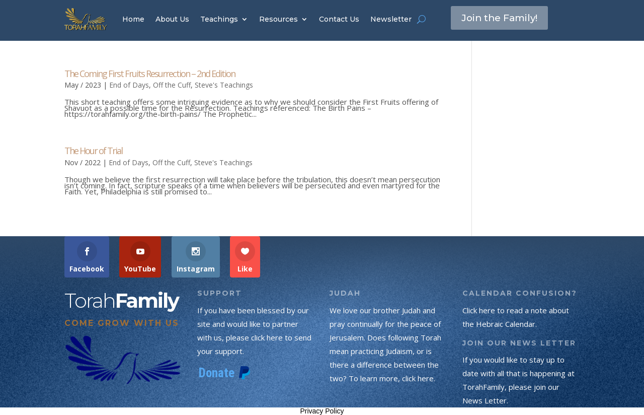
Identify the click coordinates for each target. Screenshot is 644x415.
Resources (278, 19)
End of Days (129, 85)
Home (133, 19)
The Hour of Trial (93, 151)
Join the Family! (502, 19)
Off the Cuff (172, 85)
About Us (172, 19)
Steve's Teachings (224, 85)
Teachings (219, 19)
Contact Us (339, 19)
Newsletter (391, 19)
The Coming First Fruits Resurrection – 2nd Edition (149, 73)
